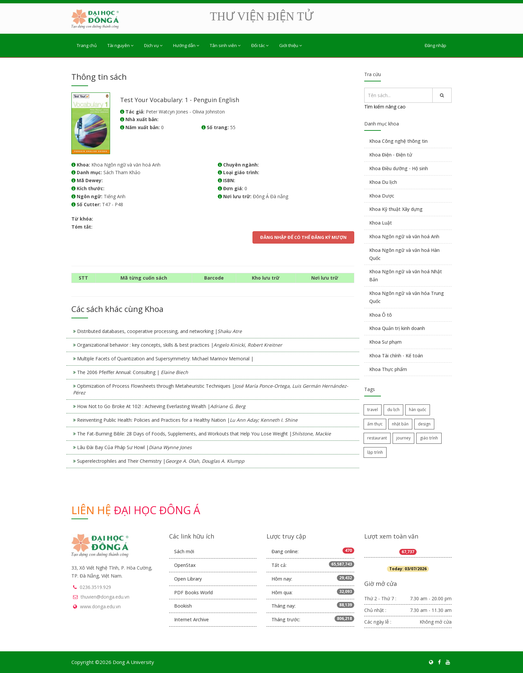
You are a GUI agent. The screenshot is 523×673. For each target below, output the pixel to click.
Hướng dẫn (186, 45)
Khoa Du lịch (383, 182)
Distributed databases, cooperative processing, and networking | (159, 331)
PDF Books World (193, 592)
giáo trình (429, 438)
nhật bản (400, 424)
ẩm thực (375, 424)
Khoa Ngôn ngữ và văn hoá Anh (404, 236)
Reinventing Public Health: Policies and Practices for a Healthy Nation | (187, 420)
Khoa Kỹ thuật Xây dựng (396, 209)
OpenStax (185, 565)
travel (372, 409)
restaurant (377, 438)
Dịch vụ (153, 45)
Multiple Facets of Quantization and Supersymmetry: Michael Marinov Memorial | (165, 358)
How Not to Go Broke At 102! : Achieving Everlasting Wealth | (161, 406)
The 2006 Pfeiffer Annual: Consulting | (132, 372)
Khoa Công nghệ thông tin (398, 141)
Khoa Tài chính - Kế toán (396, 355)
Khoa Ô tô (380, 315)
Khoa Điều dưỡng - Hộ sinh (398, 168)
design (424, 424)
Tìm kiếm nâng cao (385, 106)
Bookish (183, 606)
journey (403, 438)
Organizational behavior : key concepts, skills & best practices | (179, 345)
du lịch (393, 409)
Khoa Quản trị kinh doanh (397, 328)
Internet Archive (191, 619)
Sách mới (184, 551)
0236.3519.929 (95, 587)
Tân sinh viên (225, 45)
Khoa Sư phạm (385, 342)
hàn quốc (417, 409)
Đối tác (260, 45)
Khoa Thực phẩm (388, 369)
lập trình (375, 452)
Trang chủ (87, 45)
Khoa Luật (380, 223)
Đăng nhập (435, 45)
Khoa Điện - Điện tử (390, 154)
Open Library (188, 579)
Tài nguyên (120, 45)
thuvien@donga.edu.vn (105, 597)
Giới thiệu (290, 45)
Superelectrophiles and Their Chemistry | (160, 461)
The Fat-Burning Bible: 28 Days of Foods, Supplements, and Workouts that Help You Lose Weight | (204, 433)
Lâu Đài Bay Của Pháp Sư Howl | (134, 447)
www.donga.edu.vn (100, 606)
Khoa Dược (381, 196)
